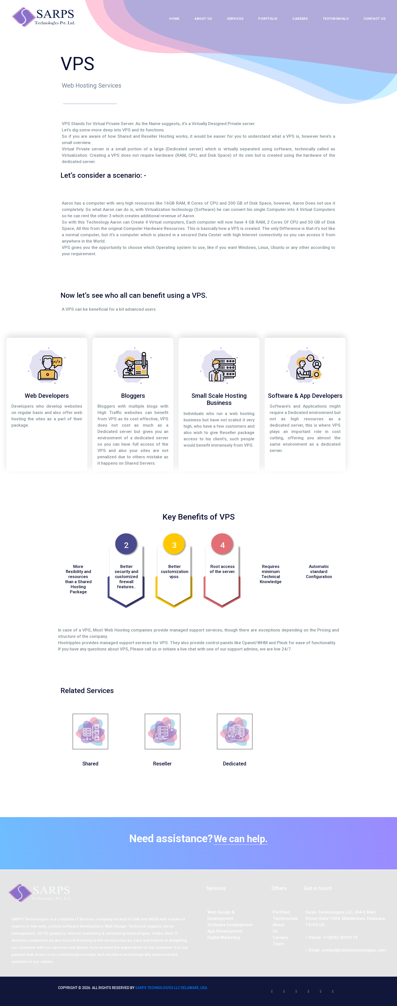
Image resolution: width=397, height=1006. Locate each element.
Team (278, 943)
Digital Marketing (223, 937)
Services (235, 19)
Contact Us (375, 19)
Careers (300, 19)
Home (174, 19)
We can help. (241, 838)
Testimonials (336, 19)
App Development (224, 931)
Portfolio (267, 19)
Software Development (230, 924)
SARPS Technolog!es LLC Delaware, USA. (171, 988)
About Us (203, 19)
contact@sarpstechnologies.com (353, 950)
